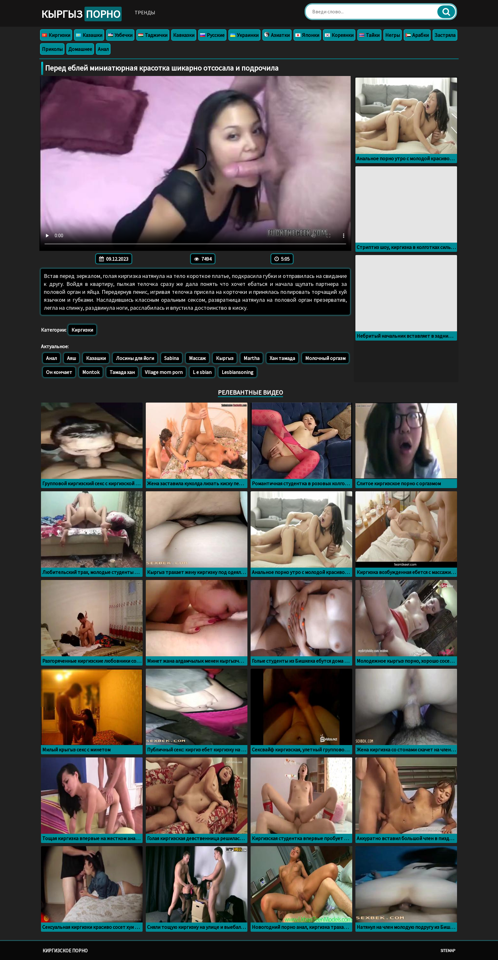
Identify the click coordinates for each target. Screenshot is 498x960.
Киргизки (56, 35)
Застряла (444, 35)
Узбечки (120, 35)
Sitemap (448, 950)
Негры (392, 35)
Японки (307, 35)
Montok (90, 372)
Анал (103, 49)
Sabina (171, 358)
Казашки (89, 35)
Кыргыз (81, 14)
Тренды (145, 12)
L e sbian (202, 372)
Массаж (197, 358)
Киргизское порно (65, 951)
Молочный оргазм (325, 358)
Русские (212, 35)
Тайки (369, 35)
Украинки (244, 35)
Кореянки (339, 35)
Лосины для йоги (135, 358)
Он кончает (59, 372)
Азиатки (277, 35)
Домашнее (80, 49)
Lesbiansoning (237, 372)
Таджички (152, 35)
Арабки (417, 35)
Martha (251, 358)
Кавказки (183, 35)
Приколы (52, 49)
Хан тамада (282, 358)
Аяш (71, 358)
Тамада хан (122, 372)
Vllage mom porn (164, 372)
